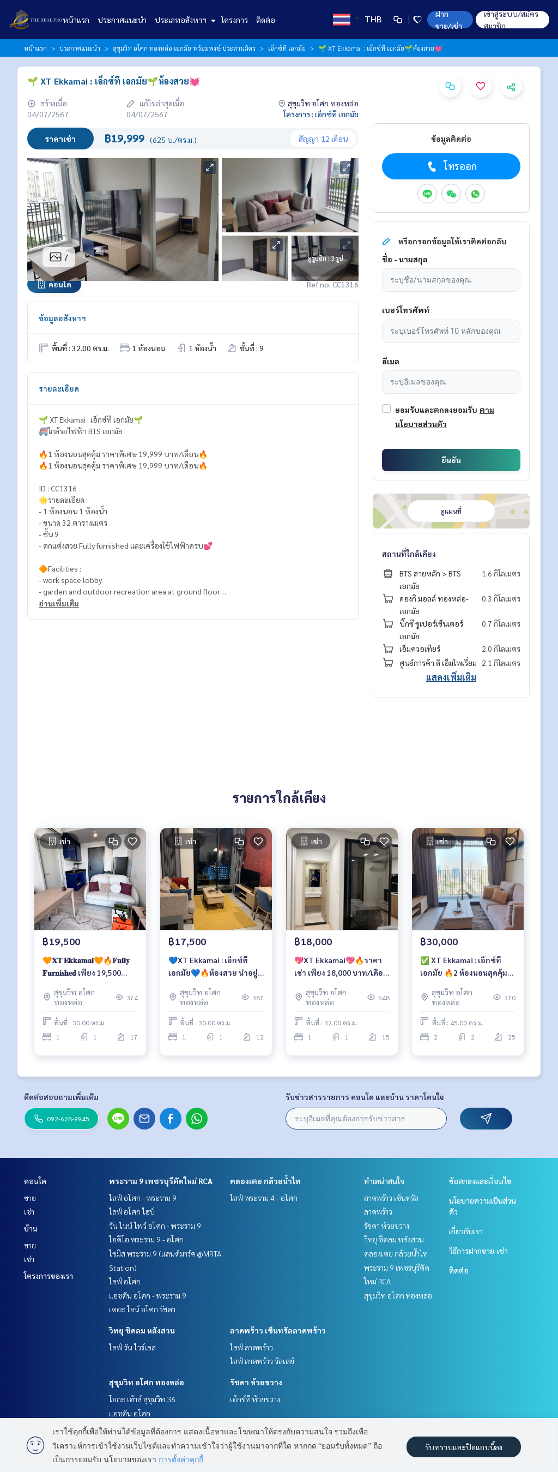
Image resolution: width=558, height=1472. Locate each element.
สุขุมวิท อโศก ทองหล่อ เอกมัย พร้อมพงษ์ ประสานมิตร (184, 48)
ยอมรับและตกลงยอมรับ (436, 409)
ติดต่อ (265, 20)
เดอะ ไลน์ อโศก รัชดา (142, 1309)
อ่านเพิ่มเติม (59, 603)
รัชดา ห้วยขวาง (256, 1382)
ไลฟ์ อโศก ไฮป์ (132, 1211)
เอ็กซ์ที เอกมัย (287, 48)
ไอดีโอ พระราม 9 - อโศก (146, 1239)
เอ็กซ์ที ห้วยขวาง (255, 1399)
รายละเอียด (59, 388)
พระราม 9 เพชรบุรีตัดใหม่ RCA (161, 1181)
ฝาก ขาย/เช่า (448, 20)
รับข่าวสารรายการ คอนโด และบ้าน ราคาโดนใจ (365, 1097)
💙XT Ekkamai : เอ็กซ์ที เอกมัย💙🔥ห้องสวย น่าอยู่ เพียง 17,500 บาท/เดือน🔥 (213, 970)
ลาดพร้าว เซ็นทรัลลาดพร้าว (278, 1330)
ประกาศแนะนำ (122, 20)
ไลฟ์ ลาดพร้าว (251, 1347)
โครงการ (234, 20)
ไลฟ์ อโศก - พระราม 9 (143, 1198)
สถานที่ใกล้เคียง (409, 553)
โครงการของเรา (48, 1276)
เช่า (29, 1211)
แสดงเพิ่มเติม (451, 677)
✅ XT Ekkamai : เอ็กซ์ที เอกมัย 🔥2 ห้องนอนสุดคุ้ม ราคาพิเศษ (463, 970)
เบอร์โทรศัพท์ (405, 310)
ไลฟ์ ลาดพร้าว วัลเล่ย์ (262, 1361)
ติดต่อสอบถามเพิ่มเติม (61, 1097)
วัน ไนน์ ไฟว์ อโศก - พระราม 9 (155, 1225)
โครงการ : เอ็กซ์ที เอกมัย (321, 114)
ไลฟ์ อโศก (125, 1281)
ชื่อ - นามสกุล (405, 259)
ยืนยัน (451, 460)
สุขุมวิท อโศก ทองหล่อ (146, 1382)
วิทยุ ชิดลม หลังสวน (142, 1330)
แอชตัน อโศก (129, 1413)
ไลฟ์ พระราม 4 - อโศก (264, 1198)
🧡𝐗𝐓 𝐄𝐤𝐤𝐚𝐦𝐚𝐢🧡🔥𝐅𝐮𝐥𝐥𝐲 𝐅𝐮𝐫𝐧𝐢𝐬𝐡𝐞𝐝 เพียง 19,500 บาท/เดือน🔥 (86, 970)
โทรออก (451, 166)
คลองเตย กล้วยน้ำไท (265, 1181)
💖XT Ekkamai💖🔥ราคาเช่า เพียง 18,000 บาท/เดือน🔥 (341, 970)
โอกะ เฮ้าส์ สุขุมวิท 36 (142, 1399)
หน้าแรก (76, 20)
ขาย (30, 1198)
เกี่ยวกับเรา (466, 1231)
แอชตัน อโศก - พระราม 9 (147, 1295)
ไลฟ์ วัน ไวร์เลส (132, 1347)
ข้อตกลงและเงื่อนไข (480, 1181)
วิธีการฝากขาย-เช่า (478, 1250)
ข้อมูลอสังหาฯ (62, 318)
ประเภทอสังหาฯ (184, 20)
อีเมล (390, 361)
